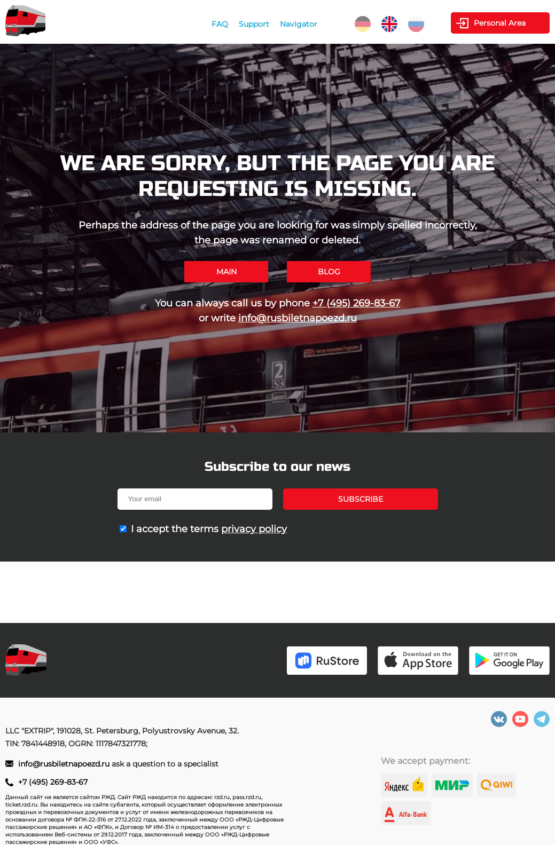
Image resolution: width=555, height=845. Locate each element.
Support (254, 24)
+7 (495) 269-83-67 (356, 303)
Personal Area (500, 23)
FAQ (220, 24)
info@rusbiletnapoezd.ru (297, 318)
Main (226, 272)
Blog (329, 272)
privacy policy (254, 529)
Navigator (298, 24)
